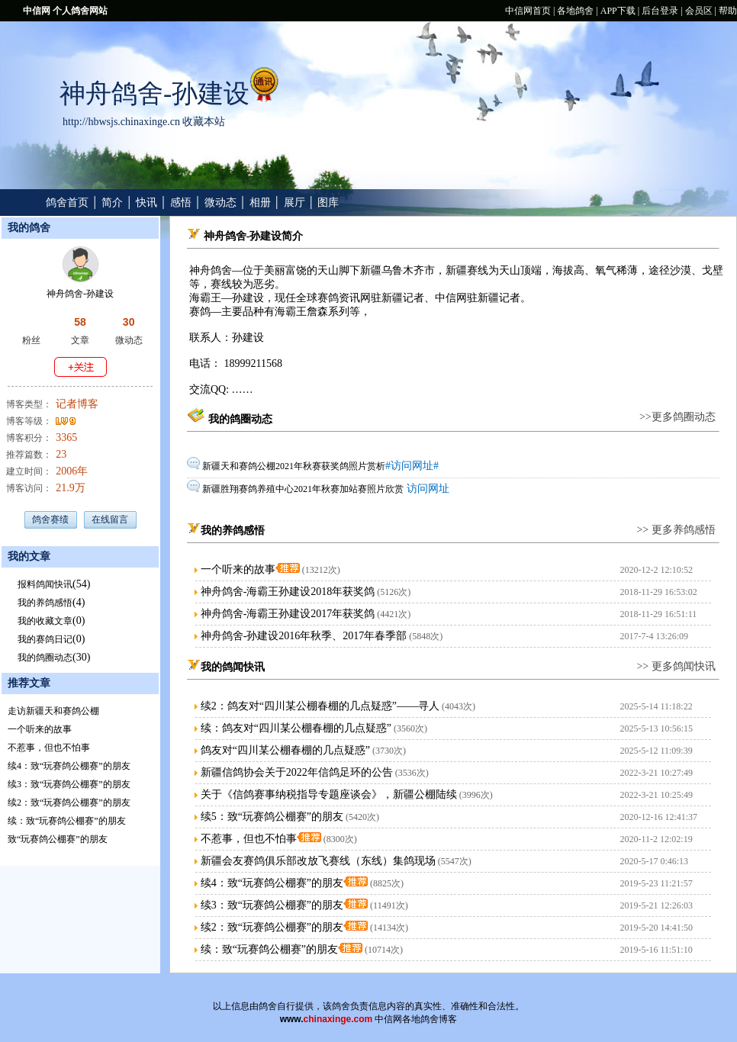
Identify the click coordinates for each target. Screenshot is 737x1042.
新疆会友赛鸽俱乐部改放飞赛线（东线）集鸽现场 (318, 861)
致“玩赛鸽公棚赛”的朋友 (58, 839)
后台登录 (660, 10)
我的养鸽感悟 (45, 602)
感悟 (180, 202)
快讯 (146, 202)
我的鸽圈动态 (45, 657)
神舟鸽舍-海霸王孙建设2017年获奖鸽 (288, 613)
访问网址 (426, 488)
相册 (260, 202)
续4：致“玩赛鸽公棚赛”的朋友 (69, 766)
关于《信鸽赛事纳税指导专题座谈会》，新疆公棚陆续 (329, 794)
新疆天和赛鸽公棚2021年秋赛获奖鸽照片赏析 (293, 466)
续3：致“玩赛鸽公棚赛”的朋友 (69, 784)
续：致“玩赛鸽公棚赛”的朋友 (67, 820)
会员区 (699, 10)
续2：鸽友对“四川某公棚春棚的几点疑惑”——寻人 (320, 706)
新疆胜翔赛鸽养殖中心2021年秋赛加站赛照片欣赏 (303, 489)
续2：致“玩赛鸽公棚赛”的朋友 (69, 802)
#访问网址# (412, 465)
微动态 (220, 202)
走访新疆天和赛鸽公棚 (53, 711)
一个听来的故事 (40, 729)
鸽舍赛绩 (50, 519)
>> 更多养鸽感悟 (675, 529)
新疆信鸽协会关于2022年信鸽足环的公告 (297, 772)
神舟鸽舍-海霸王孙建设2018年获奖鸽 (288, 591)
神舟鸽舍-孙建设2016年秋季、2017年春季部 (304, 636)
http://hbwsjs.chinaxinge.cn (121, 121)
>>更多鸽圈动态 (677, 417)
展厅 (294, 202)
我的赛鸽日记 (45, 639)
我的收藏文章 (45, 621)
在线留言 (110, 519)
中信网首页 (528, 10)
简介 (112, 202)
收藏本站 (203, 121)
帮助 (728, 10)
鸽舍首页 (67, 202)
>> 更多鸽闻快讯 (675, 666)
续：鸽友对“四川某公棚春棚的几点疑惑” (296, 728)
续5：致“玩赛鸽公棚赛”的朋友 (272, 816)
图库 (328, 202)
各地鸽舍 (575, 10)
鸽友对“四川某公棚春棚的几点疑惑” (285, 750)
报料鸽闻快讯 (45, 584)
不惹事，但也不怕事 (49, 747)
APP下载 (618, 10)
